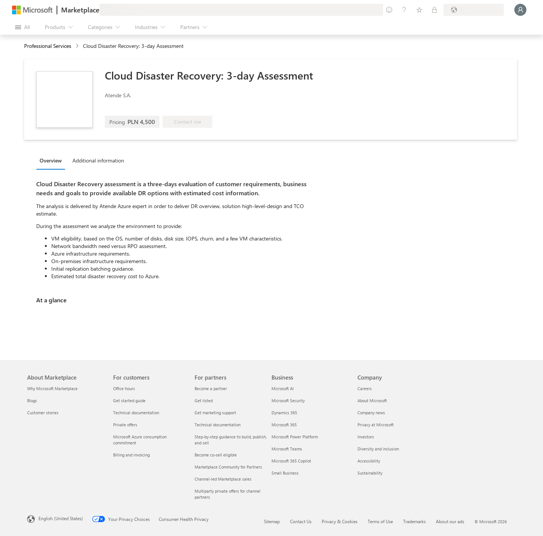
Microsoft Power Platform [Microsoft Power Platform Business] (295, 437)
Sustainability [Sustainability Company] (369, 473)
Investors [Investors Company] (365, 437)
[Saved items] (419, 10)
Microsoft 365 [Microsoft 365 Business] (284, 424)
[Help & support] (404, 10)
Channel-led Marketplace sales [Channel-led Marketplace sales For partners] (223, 479)
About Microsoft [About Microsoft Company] (372, 400)
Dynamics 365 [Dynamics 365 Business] (284, 412)
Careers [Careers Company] (364, 388)
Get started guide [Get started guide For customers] (129, 400)
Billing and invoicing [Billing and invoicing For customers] (131, 455)
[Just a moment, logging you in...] (520, 10)
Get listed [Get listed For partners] (204, 400)
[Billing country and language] (473, 10)
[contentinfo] (78, 46)
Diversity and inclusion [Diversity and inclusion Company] (378, 449)
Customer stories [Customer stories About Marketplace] (42, 412)
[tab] (52, 160)
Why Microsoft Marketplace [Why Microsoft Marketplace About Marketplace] (52, 388)
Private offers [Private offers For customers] (125, 424)
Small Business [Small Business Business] (285, 473)
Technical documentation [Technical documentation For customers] (136, 412)
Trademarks (414, 521)
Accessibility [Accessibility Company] (368, 461)
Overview (51, 160)
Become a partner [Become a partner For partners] (211, 388)
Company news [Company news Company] (371, 412)
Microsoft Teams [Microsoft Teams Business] (287, 449)
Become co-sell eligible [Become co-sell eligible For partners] (216, 455)
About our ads (450, 521)
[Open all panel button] (22, 27)
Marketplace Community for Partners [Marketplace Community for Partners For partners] (228, 467)
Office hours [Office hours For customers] (124, 388)
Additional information (98, 160)
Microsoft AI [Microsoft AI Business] (283, 388)
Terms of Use (380, 521)
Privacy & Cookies (339, 521)
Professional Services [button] (47, 45)
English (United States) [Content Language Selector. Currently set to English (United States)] (60, 518)
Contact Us (300, 521)
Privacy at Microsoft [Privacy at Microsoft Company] (375, 424)
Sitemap (272, 521)
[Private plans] (434, 10)
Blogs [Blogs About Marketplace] (32, 400)
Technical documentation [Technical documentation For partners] (218, 424)
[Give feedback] (389, 10)
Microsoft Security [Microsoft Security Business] (288, 400)
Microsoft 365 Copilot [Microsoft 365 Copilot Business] (291, 461)
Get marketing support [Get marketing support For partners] (215, 412)
